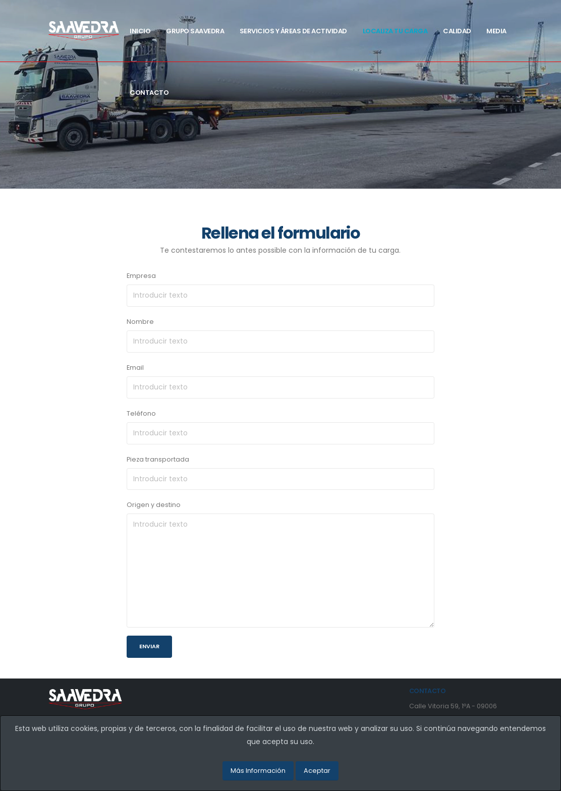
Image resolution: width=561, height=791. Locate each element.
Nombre (140, 321)
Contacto (149, 92)
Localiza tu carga (395, 31)
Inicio (140, 31)
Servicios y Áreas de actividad (293, 31)
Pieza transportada (158, 459)
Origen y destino (154, 504)
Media (496, 31)
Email (135, 367)
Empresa (141, 275)
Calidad (457, 31)
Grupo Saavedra (195, 31)
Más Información (258, 770)
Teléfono (141, 413)
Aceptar (317, 770)
